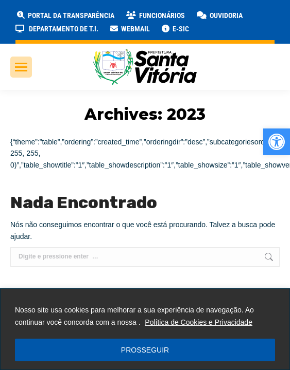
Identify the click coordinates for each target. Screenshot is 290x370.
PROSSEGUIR (145, 350)
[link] (276, 141)
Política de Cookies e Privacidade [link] (198, 322)
